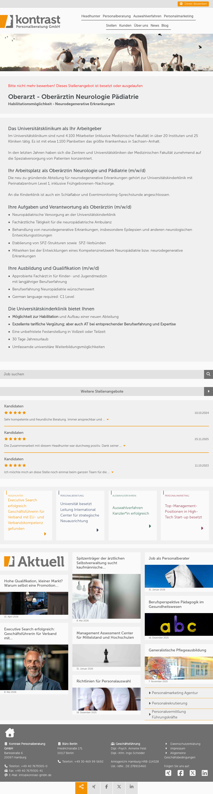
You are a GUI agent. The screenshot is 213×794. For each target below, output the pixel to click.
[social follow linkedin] (205, 773)
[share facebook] (106, 788)
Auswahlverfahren (147, 16)
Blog (164, 25)
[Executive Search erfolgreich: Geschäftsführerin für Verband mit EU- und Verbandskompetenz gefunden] (28, 515)
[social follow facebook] (180, 773)
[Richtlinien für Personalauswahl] (106, 694)
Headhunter (90, 16)
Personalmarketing (178, 16)
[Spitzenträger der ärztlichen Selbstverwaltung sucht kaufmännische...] (106, 587)
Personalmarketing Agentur (171, 693)
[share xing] (94, 788)
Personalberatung (117, 16)
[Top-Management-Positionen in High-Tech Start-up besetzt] (185, 515)
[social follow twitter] (192, 773)
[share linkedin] (132, 788)
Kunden (125, 25)
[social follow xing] (168, 773)
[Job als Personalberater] (179, 572)
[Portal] (30, 22)
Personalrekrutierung (166, 703)
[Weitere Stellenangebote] (106, 391)
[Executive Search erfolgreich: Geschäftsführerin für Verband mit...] (34, 658)
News (155, 25)
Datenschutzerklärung (182, 744)
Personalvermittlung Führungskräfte (165, 714)
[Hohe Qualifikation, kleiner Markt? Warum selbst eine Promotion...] (34, 597)
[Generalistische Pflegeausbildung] (179, 664)
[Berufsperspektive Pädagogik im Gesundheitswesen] (179, 618)
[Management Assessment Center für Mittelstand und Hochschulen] (106, 649)
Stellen (111, 25)
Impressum (174, 748)
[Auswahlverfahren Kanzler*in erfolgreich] (133, 515)
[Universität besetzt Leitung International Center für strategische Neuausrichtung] (80, 515)
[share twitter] (119, 788)
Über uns (141, 25)
